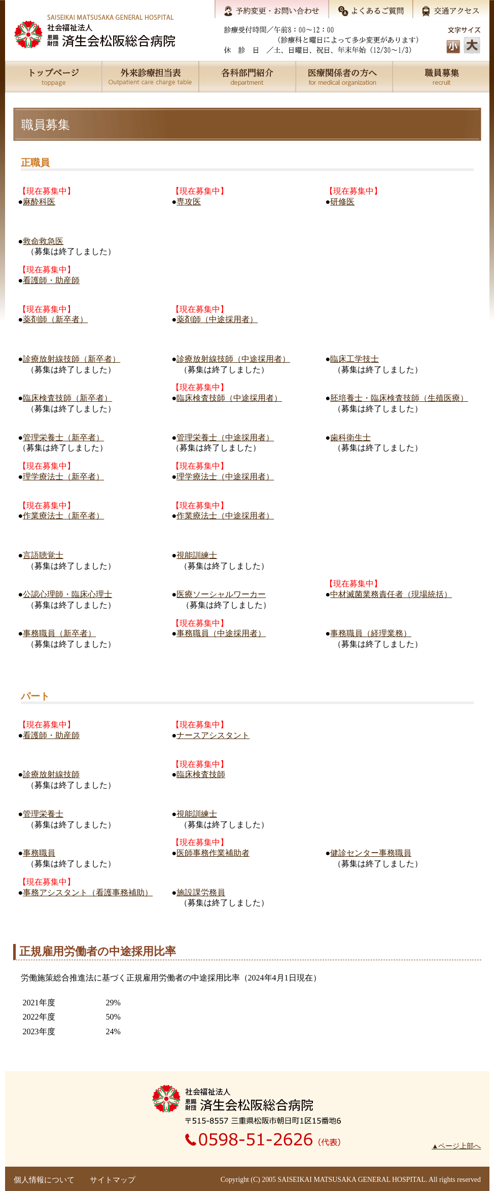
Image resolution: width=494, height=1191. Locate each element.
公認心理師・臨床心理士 (67, 594)
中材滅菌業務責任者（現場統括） (391, 594)
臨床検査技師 (201, 774)
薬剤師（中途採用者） (217, 319)
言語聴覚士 (43, 555)
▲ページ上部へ (456, 1146)
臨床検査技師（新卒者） (67, 398)
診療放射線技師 (51, 774)
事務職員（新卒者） (59, 633)
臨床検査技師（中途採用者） (229, 398)
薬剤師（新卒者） (55, 319)
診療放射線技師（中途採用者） (233, 359)
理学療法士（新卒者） (63, 476)
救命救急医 (43, 241)
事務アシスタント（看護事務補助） (88, 892)
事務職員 (39, 853)
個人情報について (44, 1180)
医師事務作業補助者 (213, 853)
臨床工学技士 (354, 359)
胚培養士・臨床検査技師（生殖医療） (399, 398)
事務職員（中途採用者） (221, 633)
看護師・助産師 (51, 280)
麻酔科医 (39, 201)
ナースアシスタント (213, 735)
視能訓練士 (197, 555)
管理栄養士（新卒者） (63, 437)
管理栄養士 (43, 814)
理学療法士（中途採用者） (225, 476)
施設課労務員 (201, 892)
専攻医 (189, 201)
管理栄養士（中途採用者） (225, 437)
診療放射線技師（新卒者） (71, 359)
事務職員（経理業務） (370, 633)
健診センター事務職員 (370, 853)
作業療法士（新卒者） (63, 515)
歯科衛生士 (350, 437)
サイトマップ (112, 1180)
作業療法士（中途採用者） (225, 515)
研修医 (342, 201)
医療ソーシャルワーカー (221, 594)
